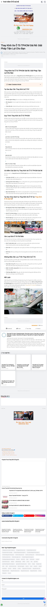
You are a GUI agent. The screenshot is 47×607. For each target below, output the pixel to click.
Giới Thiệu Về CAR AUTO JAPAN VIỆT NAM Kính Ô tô (19, 505)
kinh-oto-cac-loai (12, 566)
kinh (3, 566)
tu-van (9, 573)
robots (40, 566)
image (33, 563)
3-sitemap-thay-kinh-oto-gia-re (8, 559)
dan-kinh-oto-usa (5, 561)
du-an (28, 561)
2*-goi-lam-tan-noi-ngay (7, 552)
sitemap (14, 568)
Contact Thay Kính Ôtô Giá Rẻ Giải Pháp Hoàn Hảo (12, 488)
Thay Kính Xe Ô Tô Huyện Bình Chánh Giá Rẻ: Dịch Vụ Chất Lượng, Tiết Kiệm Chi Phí (26, 490)
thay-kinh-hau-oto (36, 568)
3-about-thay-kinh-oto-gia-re (19, 552)
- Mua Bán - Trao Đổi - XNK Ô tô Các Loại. (9, 455)
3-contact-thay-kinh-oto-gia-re (33, 552)
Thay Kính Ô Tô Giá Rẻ (30, 285)
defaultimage (18, 561)
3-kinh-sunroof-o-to (6, 557)
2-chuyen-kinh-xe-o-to (20, 550)
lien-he (27, 566)
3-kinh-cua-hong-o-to (30, 554)
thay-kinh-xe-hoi (33, 570)
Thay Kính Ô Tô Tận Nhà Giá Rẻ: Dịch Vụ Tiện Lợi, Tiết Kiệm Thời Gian (8, 366)
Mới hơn (3, 408)
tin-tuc (40, 570)
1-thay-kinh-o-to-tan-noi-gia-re (8, 550)
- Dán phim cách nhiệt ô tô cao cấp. (8, 452)
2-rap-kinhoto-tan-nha (31, 550)
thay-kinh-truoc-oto (25, 570)
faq (31, 561)
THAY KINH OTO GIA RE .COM (6, 448)
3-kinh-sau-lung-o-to (40, 554)
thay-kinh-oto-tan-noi (15, 570)
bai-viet (17, 559)
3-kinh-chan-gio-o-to (20, 554)
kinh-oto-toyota (21, 566)
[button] (2, 2)
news (31, 566)
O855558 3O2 (27, 29)
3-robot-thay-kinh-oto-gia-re (27, 557)
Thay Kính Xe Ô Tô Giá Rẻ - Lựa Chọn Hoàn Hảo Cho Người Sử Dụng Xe (38, 366)
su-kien (19, 568)
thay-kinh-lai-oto (5, 570)
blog (27, 559)
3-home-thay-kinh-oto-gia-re (8, 554)
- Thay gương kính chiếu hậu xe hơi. (8, 453)
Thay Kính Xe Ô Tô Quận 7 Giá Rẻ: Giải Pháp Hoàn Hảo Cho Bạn (8, 382)
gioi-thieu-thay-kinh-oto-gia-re (8, 563)
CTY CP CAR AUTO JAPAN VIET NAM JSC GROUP (19, 500)
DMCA (24, 561)
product (35, 566)
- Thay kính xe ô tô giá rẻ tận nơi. (7, 451)
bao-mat (23, 559)
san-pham (4, 568)
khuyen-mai (38, 563)
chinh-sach (32, 559)
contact (37, 559)
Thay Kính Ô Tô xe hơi (26, 568)
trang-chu (4, 573)
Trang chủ (2, 42)
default (12, 561)
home (29, 563)
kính (7, 566)
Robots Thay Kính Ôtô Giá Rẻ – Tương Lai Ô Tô (18, 495)
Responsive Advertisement (23, 39)
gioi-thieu (36, 561)
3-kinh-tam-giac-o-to (16, 557)
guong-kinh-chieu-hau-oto (21, 563)
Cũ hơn (43, 408)
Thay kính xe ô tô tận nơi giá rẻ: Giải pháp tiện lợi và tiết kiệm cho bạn (23, 366)
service (9, 568)
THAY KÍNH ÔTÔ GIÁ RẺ (11, 2)
